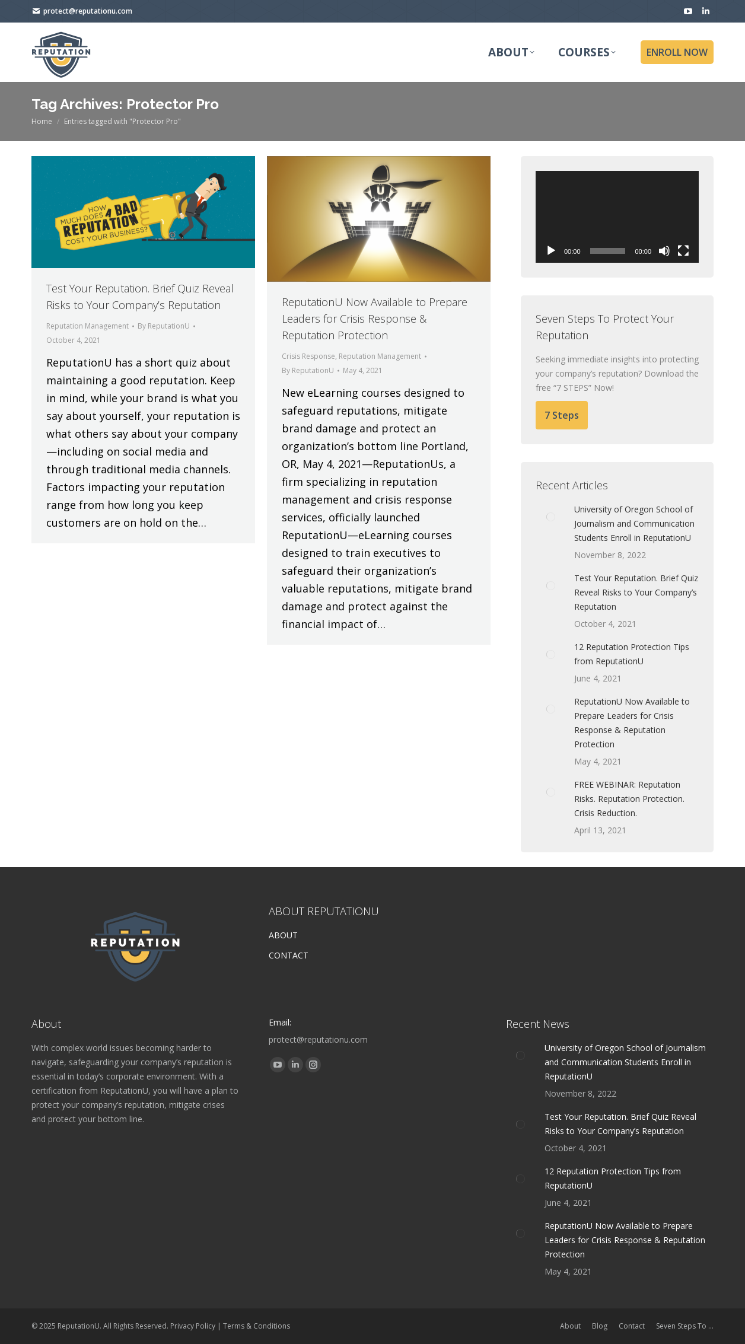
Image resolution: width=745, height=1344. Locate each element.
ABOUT (283, 935)
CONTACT (288, 955)
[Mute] (664, 251)
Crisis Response (308, 356)
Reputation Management (87, 326)
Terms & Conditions (256, 1326)
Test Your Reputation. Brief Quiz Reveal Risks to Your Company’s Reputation (636, 592)
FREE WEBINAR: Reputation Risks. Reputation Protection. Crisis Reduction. (629, 798)
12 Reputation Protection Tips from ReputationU (631, 654)
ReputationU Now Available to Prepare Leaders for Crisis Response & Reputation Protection (374, 318)
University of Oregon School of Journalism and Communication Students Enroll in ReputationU (634, 523)
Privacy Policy (192, 1326)
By (164, 326)
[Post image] (550, 517)
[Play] (551, 251)
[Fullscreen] (683, 251)
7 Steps (562, 415)
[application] (617, 217)
